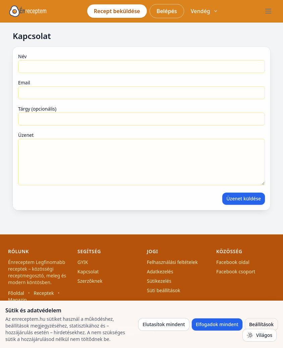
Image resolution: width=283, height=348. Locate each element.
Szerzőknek (90, 281)
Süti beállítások (163, 290)
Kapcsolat (88, 271)
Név (22, 56)
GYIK (82, 262)
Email (24, 82)
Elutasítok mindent (164, 324)
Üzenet (26, 135)
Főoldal (16, 293)
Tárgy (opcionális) (37, 109)
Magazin (17, 300)
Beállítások (261, 324)
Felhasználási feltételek (172, 262)
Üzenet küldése (243, 198)
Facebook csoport (235, 271)
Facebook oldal (232, 262)
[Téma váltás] (259, 335)
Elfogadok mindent (217, 324)
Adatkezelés (160, 271)
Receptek (44, 293)
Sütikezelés (159, 281)
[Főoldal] (28, 11)
